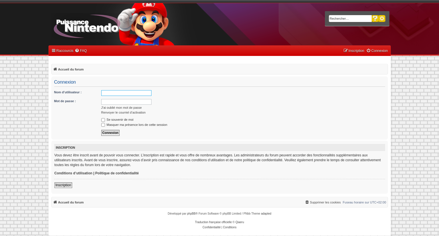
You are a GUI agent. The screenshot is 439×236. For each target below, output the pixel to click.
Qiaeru (239, 222)
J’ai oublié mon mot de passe (121, 107)
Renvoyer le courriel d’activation (123, 112)
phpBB (191, 213)
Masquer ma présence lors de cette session (134, 124)
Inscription (63, 185)
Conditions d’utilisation (73, 173)
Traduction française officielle (213, 222)
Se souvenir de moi (117, 119)
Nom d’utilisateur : (68, 92)
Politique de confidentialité (117, 173)
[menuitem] (81, 51)
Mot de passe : (65, 101)
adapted (266, 213)
